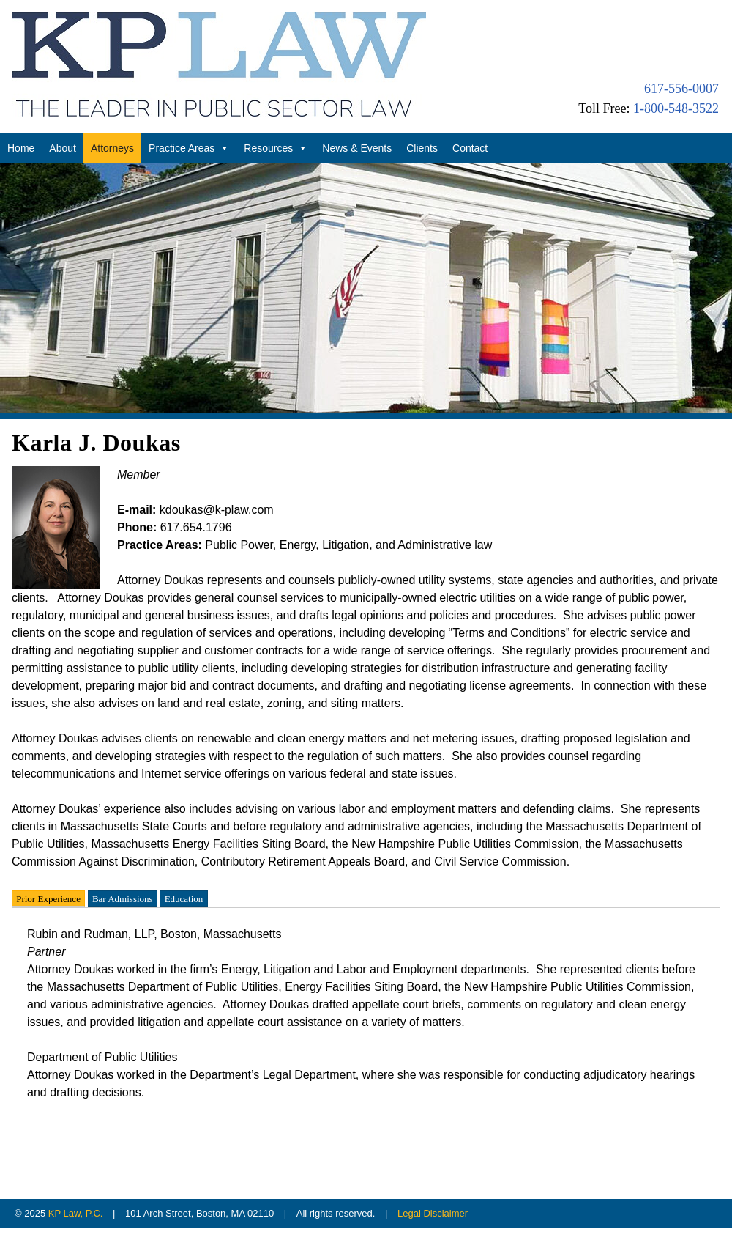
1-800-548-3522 (676, 108)
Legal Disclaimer (432, 1213)
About (62, 148)
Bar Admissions (122, 898)
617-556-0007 (681, 88)
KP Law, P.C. (75, 1213)
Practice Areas (189, 148)
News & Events (357, 148)
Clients (422, 148)
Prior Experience (48, 898)
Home (20, 148)
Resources (275, 148)
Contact (470, 148)
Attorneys (112, 148)
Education (184, 898)
